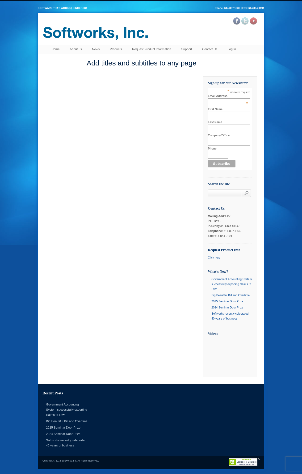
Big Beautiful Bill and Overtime (230, 295)
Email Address (228, 96)
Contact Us (209, 49)
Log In (231, 49)
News (96, 49)
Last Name (215, 122)
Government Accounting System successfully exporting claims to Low (231, 284)
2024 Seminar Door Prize (227, 307)
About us (76, 49)
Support (186, 49)
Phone (212, 148)
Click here (214, 257)
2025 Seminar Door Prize (227, 301)
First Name (215, 109)
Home (55, 49)
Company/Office (219, 135)
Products (116, 49)
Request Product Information (151, 49)
